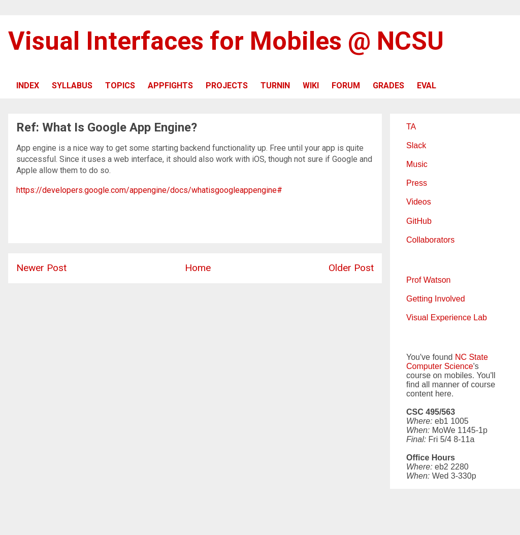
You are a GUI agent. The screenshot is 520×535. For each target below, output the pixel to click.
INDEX (27, 85)
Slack (416, 145)
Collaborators (430, 240)
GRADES (388, 85)
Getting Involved (435, 298)
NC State (471, 357)
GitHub (419, 221)
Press (416, 183)
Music (417, 164)
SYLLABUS (72, 85)
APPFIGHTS (170, 85)
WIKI (311, 85)
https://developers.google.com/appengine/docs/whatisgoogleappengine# (149, 190)
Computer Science (439, 366)
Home (198, 268)
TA (411, 126)
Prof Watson (428, 280)
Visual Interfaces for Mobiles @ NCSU (226, 41)
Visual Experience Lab (446, 317)
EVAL (426, 85)
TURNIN (275, 85)
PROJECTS (227, 85)
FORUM (346, 85)
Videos (418, 201)
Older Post (351, 268)
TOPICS (120, 85)
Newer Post (41, 268)
